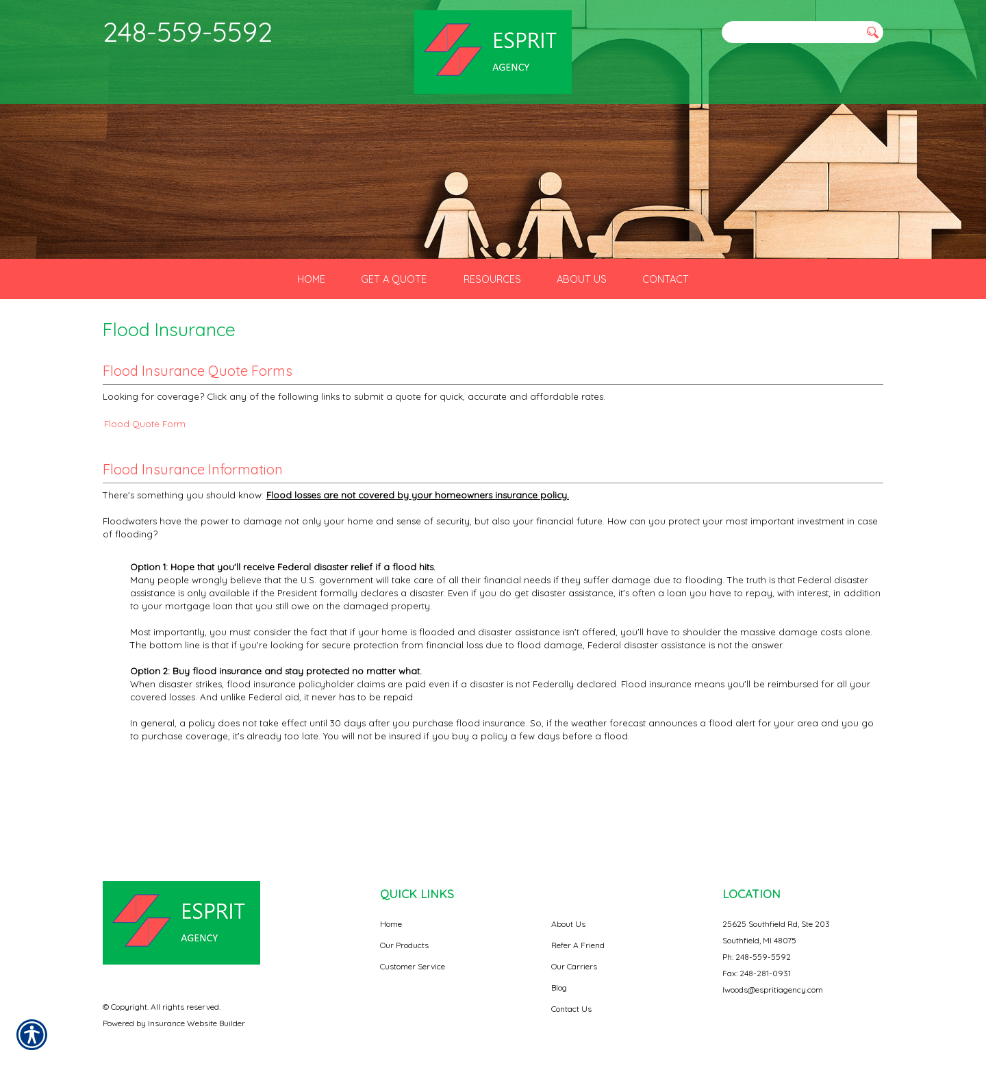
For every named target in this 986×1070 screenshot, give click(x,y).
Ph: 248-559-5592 (756, 944)
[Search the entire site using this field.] (790, 32)
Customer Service (412, 953)
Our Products (404, 932)
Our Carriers (574, 953)
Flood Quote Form (145, 479)
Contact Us (571, 996)
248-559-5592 (188, 31)
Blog (559, 974)
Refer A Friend (578, 932)
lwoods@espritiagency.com (772, 976)
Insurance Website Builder (196, 1010)
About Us (568, 911)
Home (391, 911)
